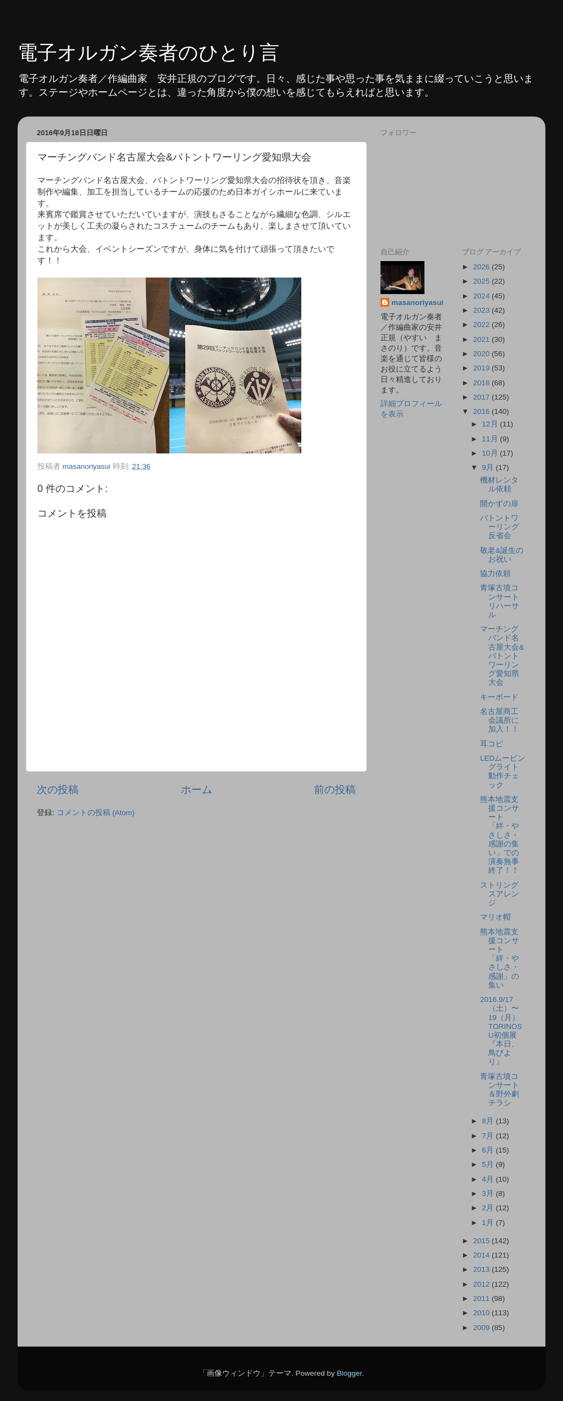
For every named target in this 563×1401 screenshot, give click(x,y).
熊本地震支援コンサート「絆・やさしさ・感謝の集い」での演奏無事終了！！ (499, 835)
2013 (482, 1269)
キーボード (499, 697)
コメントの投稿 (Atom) (96, 813)
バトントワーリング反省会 (499, 527)
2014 (482, 1255)
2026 (482, 267)
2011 (482, 1298)
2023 (482, 310)
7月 (489, 1136)
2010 (482, 1313)
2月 (489, 1208)
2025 (482, 281)
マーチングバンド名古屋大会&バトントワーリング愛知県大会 (502, 655)
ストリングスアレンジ (499, 894)
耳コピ (491, 744)
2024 (482, 296)
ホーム (196, 789)
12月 (491, 424)
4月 (489, 1179)
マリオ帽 (495, 917)
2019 (482, 368)
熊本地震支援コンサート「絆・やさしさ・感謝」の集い (499, 958)
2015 (482, 1241)
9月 (489, 467)
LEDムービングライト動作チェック (502, 771)
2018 (482, 383)
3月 (489, 1193)
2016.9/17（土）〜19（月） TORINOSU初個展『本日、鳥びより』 (503, 1030)
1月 (489, 1223)
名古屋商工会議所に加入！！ (499, 720)
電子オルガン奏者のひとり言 (148, 52)
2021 (482, 339)
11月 (491, 439)
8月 (489, 1121)
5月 (489, 1164)
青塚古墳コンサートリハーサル (499, 601)
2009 (482, 1328)
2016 (482, 411)
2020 (482, 354)
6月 (489, 1150)
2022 (482, 324)
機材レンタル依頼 (499, 484)
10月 (491, 453)
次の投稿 (58, 789)
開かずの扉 (499, 504)
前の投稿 (335, 789)
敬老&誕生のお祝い (501, 554)
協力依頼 (495, 573)
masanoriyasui (417, 302)
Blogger (349, 1373)
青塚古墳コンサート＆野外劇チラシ (499, 1089)
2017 (482, 397)
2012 (482, 1284)
